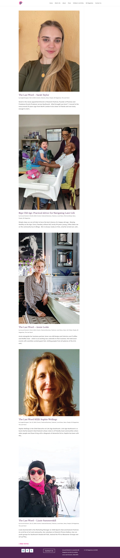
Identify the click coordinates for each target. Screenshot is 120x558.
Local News (60, 216)
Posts (69, 3)
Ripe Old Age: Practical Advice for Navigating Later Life (47, 213)
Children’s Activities (78, 3)
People (51, 98)
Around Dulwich (24, 216)
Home (51, 3)
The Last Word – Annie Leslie (34, 327)
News (47, 98)
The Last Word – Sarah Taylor (34, 95)
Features (43, 98)
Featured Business (46, 216)
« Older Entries (24, 544)
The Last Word (65, 98)
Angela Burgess (24, 98)
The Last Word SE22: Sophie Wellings (38, 419)
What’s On (57, 3)
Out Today (69, 330)
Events (38, 98)
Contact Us (98, 3)
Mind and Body (68, 216)
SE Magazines (89, 3)
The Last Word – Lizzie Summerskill (38, 520)
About (64, 3)
